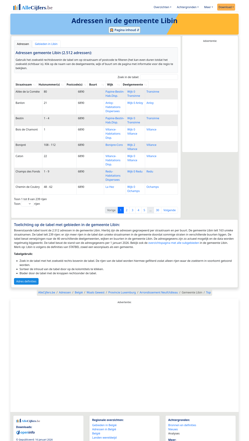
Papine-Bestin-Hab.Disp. (111, 91)
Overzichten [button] (161, 7)
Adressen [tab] (23, 44)
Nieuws (173, 413)
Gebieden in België (104, 408)
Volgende (169, 193)
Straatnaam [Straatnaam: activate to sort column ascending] (24, 84)
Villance (157, 125)
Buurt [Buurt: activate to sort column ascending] (100, 84)
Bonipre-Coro (104, 136)
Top (208, 276)
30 (157, 193)
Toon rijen (27, 187)
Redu (155, 159)
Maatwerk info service (182, 428)
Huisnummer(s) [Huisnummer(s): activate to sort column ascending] (55, 84)
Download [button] (225, 7)
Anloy (156, 103)
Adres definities (26, 265)
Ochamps (158, 170)
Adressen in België (104, 413)
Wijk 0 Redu (138, 159)
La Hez (100, 170)
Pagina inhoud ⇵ (125, 30)
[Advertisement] (210, 97)
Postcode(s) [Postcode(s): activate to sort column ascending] (81, 84)
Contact (173, 432)
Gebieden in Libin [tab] (46, 44)
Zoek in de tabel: (148, 77)
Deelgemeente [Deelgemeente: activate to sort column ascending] (162, 84)
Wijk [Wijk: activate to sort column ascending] (134, 84)
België (96, 417)
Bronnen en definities (182, 408)
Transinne (158, 91)
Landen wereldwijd (104, 421)
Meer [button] (207, 7)
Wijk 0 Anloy (139, 103)
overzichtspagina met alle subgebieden (173, 226)
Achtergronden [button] (187, 7)
